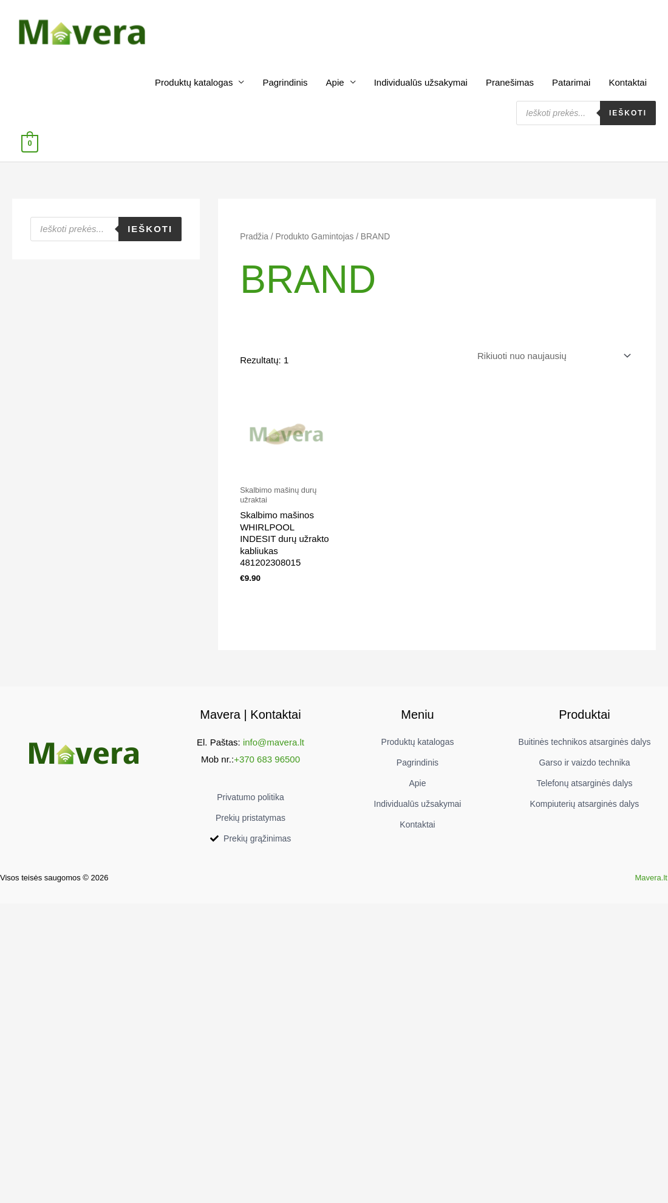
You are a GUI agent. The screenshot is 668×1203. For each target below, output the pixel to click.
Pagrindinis (284, 82)
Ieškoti (628, 113)
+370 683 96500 (267, 759)
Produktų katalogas (194, 82)
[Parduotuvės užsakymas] (552, 356)
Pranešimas (510, 82)
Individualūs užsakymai (421, 82)
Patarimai (571, 82)
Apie (335, 82)
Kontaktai (627, 82)
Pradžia (254, 236)
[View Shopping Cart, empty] (29, 143)
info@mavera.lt (273, 742)
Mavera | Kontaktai (250, 714)
